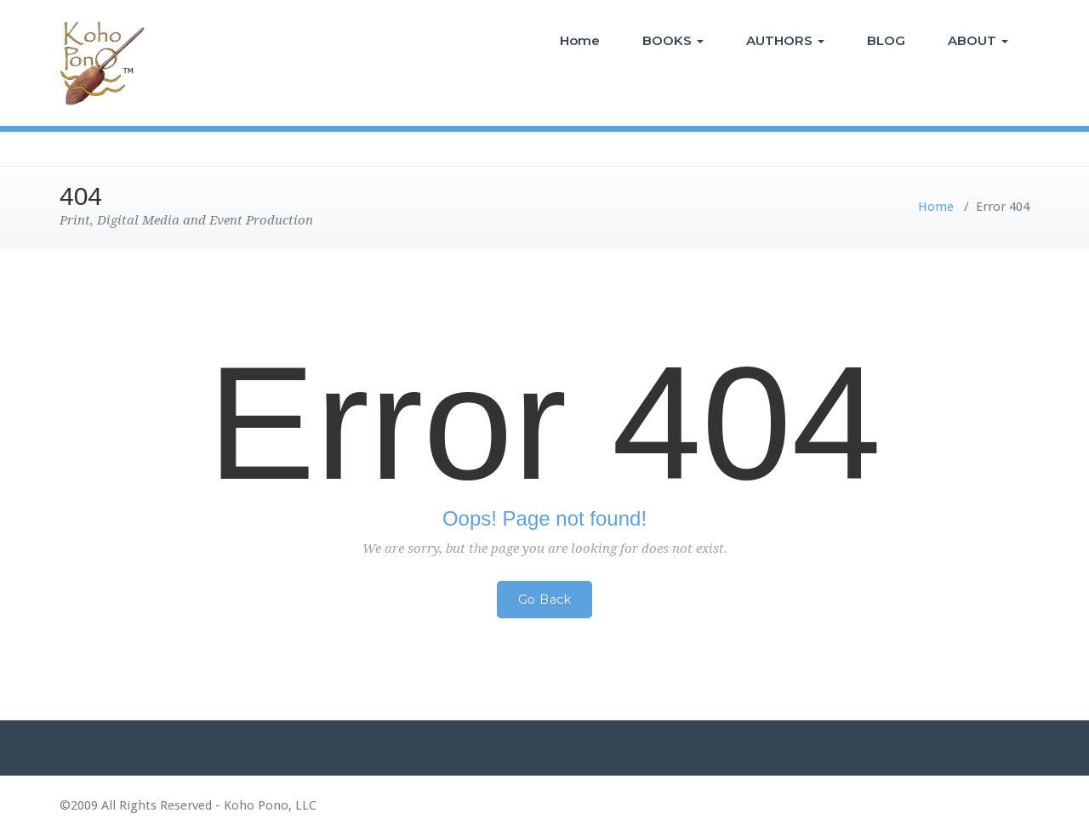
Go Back (545, 599)
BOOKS (673, 40)
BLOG (886, 40)
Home (580, 40)
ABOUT (978, 40)
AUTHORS (785, 40)
